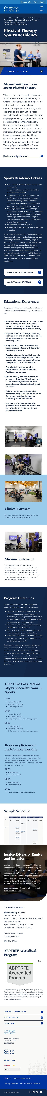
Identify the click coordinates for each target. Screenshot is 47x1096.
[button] (23, 1012)
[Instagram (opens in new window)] (37, 1092)
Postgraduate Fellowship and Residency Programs (21, 20)
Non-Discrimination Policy (22, 1078)
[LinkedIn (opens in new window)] (30, 1092)
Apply (42, 2)
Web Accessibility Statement (30, 1083)
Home (6, 18)
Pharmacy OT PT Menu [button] (17, 71)
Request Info (26, 2)
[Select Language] (12, 1069)
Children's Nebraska (26, 515)
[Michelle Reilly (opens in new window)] (10, 912)
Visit (35, 2)
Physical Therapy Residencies (14, 22)
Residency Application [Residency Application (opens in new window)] (15, 156)
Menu (41, 8)
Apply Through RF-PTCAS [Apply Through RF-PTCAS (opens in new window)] (19, 282)
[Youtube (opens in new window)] (41, 1092)
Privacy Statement (11, 1083)
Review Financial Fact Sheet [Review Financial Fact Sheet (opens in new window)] (20, 272)
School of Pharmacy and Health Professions (25, 18)
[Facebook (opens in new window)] (33, 1092)
